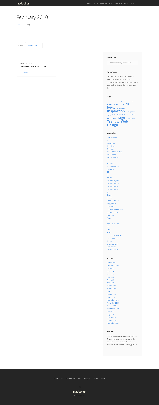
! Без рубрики (112, 137)
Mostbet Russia (112, 212)
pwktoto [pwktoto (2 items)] (121, 114)
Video (126, 3)
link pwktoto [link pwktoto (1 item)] (131, 112)
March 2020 (111, 286)
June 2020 (110, 277)
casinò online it (112, 189)
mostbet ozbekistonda (115, 209)
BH (108, 172)
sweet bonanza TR (113, 238)
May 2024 (110, 271)
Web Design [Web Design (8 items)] (117, 123)
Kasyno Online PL (113, 201)
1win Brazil (111, 146)
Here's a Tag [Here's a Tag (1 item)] (120, 104)
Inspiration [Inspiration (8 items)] (116, 111)
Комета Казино (112, 250)
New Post (110, 215)
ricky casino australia (114, 235)
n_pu (108, 221)
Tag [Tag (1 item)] (108, 118)
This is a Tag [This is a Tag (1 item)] (131, 118)
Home (89, 3)
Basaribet (110, 169)
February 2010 (112, 320)
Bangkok (118, 3)
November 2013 (113, 303)
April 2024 (110, 274)
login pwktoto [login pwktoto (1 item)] (111, 115)
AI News (110, 163)
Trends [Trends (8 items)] (112, 121)
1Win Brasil (111, 143)
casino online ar (112, 186)
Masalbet (110, 206)
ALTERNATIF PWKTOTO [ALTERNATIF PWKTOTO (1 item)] (114, 101)
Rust (111, 3)
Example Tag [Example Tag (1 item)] (111, 104)
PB (108, 227)
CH (108, 192)
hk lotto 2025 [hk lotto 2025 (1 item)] (121, 108)
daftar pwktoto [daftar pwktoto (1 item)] (127, 101)
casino (109, 178)
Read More (24, 72)
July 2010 (110, 312)
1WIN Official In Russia (115, 152)
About (133, 3)
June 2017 (110, 291)
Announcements (113, 166)
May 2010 (110, 314)
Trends (109, 241)
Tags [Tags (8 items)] (121, 118)
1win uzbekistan (112, 157)
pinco (109, 229)
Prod (109, 232)
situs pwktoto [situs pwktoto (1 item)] (130, 115)
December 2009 (113, 323)
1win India (110, 149)
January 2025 (111, 263)
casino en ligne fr (113, 181)
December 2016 (113, 300)
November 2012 (113, 309)
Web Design (111, 247)
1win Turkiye (111, 155)
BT (108, 175)
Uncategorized (112, 244)
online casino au (113, 224)
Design (109, 195)
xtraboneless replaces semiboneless (33, 66)
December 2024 (113, 265)
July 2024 (110, 268)
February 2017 (112, 294)
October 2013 (112, 306)
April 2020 (110, 283)
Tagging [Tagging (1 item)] (113, 118)
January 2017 (111, 297)
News (109, 218)
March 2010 (111, 317)
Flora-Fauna (102, 3)
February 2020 (112, 288)
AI (94, 3)
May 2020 (110, 280)
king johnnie (111, 204)
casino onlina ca (113, 183)
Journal (109, 198)
